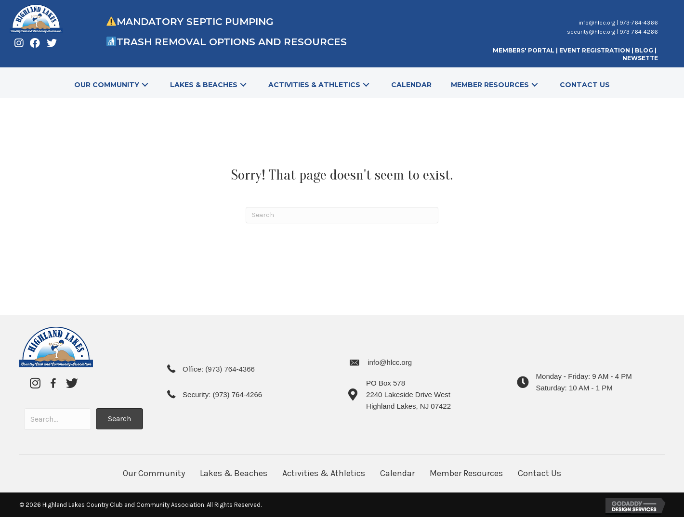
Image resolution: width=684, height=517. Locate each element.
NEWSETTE (640, 58)
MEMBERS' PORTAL (523, 50)
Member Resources (466, 473)
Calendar (397, 473)
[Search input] (57, 419)
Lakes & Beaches (233, 473)
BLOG (645, 50)
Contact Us (539, 473)
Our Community (154, 473)
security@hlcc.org (591, 31)
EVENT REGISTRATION (594, 50)
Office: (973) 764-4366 (219, 369)
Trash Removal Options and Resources (233, 42)
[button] (145, 84)
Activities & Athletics (323, 473)
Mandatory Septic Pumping (195, 21)
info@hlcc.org (597, 22)
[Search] (342, 215)
